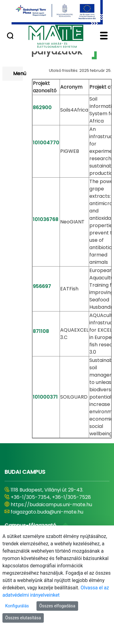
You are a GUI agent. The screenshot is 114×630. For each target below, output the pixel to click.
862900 (42, 107)
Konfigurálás (17, 605)
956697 (42, 286)
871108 (41, 331)
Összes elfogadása (57, 605)
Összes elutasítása (23, 617)
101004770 (46, 142)
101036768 (45, 219)
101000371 (45, 396)
